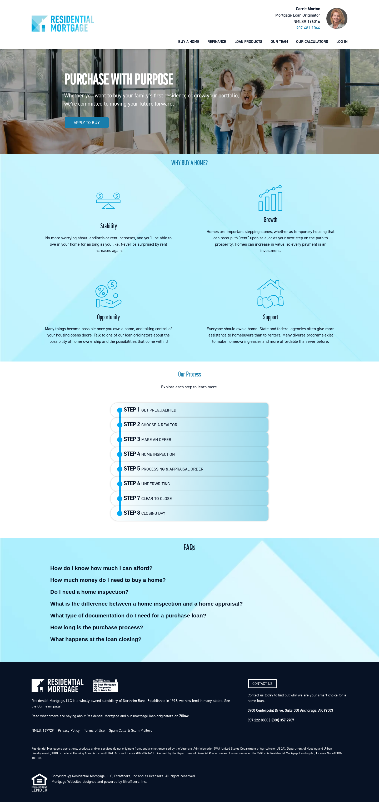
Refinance (216, 41)
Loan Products (248, 41)
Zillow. (183, 716)
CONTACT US (262, 683)
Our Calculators (312, 41)
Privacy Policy (69, 730)
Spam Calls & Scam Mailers (130, 730)
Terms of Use (94, 730)
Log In (341, 41)
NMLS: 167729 (43, 730)
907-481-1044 (308, 28)
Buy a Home (188, 41)
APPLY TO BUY (87, 122)
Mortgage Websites (67, 781)
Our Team (279, 41)
